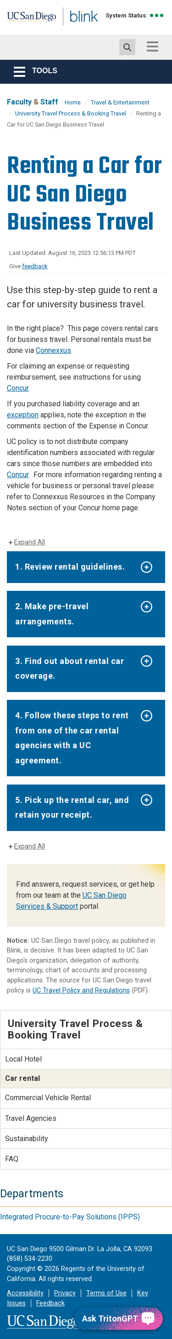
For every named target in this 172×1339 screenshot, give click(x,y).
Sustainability (26, 1138)
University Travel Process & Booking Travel (70, 113)
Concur (17, 388)
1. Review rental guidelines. (70, 566)
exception (23, 414)
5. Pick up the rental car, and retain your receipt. (72, 807)
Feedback (50, 1303)
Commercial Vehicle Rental (48, 1097)
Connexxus (53, 350)
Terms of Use (106, 1293)
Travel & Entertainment (120, 102)
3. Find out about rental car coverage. (69, 668)
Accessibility (25, 1293)
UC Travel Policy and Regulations (81, 990)
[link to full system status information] (157, 15)
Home (73, 102)
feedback (35, 266)
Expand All (29, 542)
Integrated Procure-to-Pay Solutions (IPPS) (70, 1216)
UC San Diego (27, 19)
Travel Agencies (30, 1118)
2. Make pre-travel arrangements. (52, 613)
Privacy (65, 1293)
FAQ (11, 1158)
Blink (73, 29)
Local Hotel (23, 1059)
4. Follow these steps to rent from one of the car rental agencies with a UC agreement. (72, 737)
